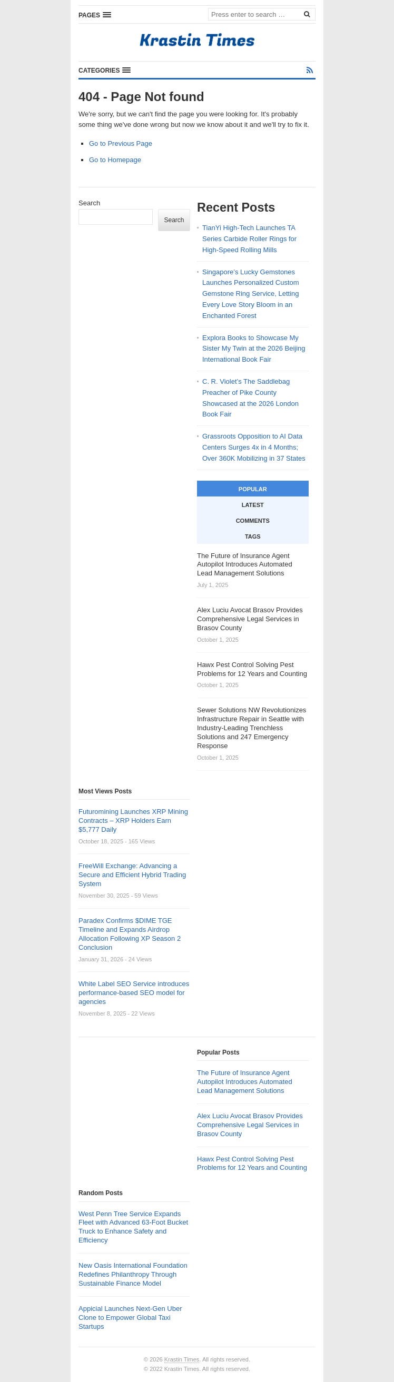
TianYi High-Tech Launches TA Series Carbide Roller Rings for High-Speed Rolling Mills (249, 239)
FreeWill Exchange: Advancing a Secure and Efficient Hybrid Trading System (132, 875)
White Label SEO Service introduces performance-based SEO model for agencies (133, 993)
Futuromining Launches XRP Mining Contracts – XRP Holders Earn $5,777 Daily (133, 820)
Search (89, 203)
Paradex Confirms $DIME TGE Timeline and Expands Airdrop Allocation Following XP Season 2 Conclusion (129, 934)
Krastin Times (182, 1359)
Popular (253, 489)
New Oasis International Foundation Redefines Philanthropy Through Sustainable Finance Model (133, 1274)
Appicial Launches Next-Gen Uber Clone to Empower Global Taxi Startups (130, 1317)
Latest (253, 505)
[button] (94, 15)
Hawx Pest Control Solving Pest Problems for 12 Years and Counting (252, 1163)
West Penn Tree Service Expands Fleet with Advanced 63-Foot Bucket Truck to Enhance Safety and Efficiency (133, 1227)
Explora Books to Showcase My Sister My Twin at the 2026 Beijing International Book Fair (254, 349)
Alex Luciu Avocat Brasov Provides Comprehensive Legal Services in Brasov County (250, 1125)
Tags (253, 536)
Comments (253, 521)
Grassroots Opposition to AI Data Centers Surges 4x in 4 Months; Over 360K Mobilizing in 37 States (254, 447)
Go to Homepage (115, 160)
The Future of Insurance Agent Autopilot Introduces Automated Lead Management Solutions (244, 1082)
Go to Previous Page (120, 143)
